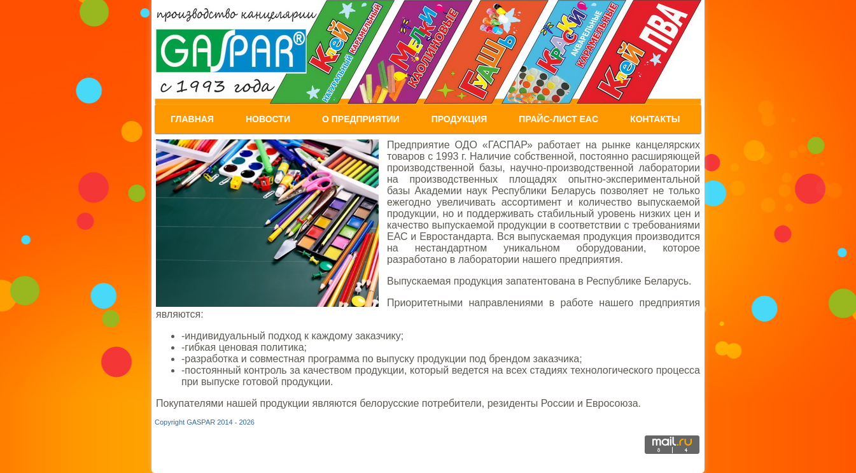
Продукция (460, 119)
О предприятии (361, 119)
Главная (192, 119)
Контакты (655, 119)
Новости (268, 119)
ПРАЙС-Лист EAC (558, 119)
